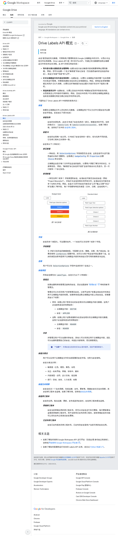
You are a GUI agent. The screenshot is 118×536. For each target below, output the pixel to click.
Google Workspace (50, 37)
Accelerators (38, 485)
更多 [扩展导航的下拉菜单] (60, 3)
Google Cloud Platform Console (87, 482)
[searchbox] (15, 22)
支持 (50, 15)
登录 (113, 3)
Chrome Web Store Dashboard (87, 500)
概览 (4, 15)
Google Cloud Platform (42, 526)
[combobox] (79, 3)
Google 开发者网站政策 (58, 460)
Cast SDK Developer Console (86, 496)
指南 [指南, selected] (11, 15)
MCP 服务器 (32, 15)
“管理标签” (93, 285)
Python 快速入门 (97, 447)
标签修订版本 (70, 127)
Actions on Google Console (85, 493)
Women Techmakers (41, 489)
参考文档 (21, 15)
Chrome (37, 518)
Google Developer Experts (43, 482)
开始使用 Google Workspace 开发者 (63, 443)
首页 (38, 3)
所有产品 (37, 530)
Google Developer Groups (43, 478)
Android (37, 515)
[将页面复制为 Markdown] (83, 43)
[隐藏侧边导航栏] (27, 532)
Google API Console (83, 478)
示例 (42, 15)
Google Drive (10, 10)
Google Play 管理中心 (83, 485)
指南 (73, 37)
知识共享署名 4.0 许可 (69, 457)
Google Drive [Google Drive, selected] (49, 3)
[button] (15, 49)
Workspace (18, 2)
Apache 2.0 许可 (105, 457)
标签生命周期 (85, 392)
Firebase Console (82, 489)
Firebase (37, 522)
